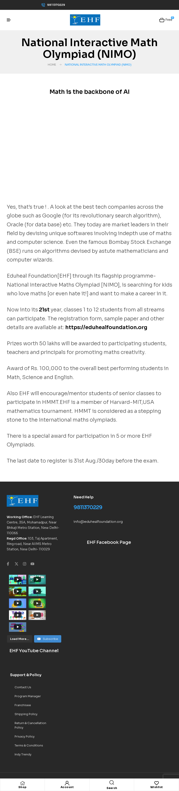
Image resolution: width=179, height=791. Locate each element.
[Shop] (22, 783)
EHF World (43, 758)
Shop (22, 787)
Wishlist (156, 787)
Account (67, 787)
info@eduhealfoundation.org (98, 521)
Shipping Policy (26, 687)
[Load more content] (19, 612)
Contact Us (23, 660)
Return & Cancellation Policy (30, 698)
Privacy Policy (25, 709)
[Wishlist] (156, 783)
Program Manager (28, 669)
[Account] (67, 783)
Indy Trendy (23, 727)
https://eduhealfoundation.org (106, 327)
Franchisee (23, 678)
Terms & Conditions (29, 718)
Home (52, 64)
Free (168, 19)
